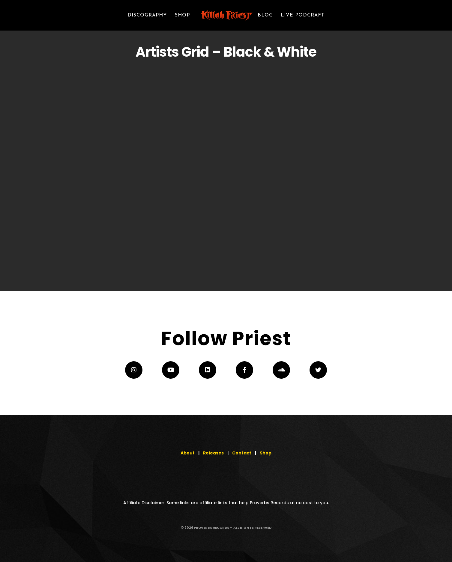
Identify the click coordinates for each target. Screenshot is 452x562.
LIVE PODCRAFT (303, 15)
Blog (265, 15)
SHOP (182, 15)
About (188, 453)
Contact (241, 453)
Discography (147, 15)
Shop (265, 453)
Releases (213, 453)
